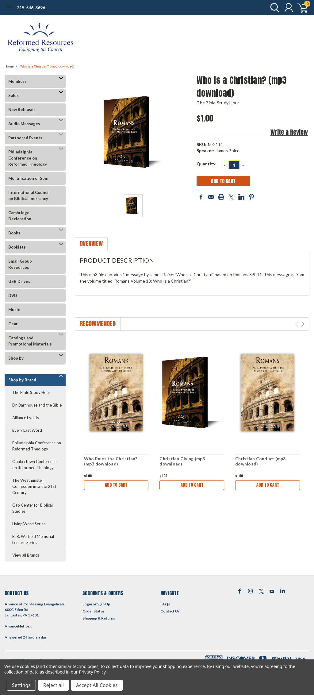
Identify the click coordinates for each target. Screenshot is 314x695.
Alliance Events (25, 417)
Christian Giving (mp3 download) (182, 461)
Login (87, 604)
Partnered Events (25, 137)
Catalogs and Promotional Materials (30, 340)
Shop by (16, 358)
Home (9, 66)
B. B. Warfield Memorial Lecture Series (33, 539)
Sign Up (103, 604)
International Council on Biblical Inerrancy (29, 195)
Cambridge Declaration (19, 215)
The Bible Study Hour (31, 392)
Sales (13, 95)
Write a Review (289, 132)
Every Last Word (27, 430)
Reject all (53, 685)
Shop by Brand (22, 379)
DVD (12, 295)
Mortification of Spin (28, 178)
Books (14, 232)
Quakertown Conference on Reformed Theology (34, 464)
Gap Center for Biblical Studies (32, 508)
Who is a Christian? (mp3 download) (47, 66)
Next (303, 324)
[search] (273, 7)
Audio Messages (24, 123)
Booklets (17, 247)
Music (14, 309)
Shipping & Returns (98, 618)
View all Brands (26, 555)
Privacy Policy (92, 672)
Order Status (93, 611)
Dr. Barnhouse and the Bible (37, 405)
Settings (21, 685)
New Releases (22, 109)
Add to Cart (116, 485)
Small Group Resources (20, 264)
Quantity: (206, 163)
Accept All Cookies (97, 685)
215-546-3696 (31, 7)
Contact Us (170, 611)
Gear (13, 323)
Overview (91, 243)
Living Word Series (28, 523)
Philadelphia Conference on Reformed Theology (27, 158)
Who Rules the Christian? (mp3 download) (110, 461)
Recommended (98, 323)
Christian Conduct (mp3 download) (260, 461)
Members (17, 81)
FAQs (165, 604)
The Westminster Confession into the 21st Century (34, 486)
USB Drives (19, 281)
